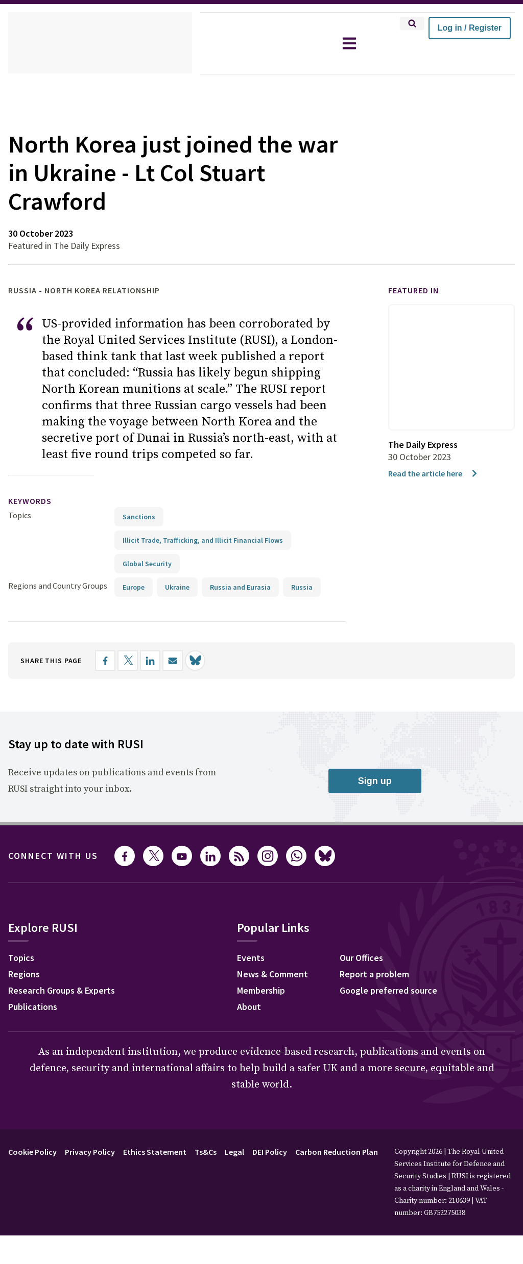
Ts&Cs (220, 1151)
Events (257, 958)
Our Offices (370, 958)
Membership (269, 991)
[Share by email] (183, 660)
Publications (35, 1007)
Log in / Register (470, 27)
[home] (100, 43)
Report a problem (383, 975)
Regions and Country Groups (59, 585)
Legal (252, 1151)
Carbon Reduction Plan (364, 1151)
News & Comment (281, 975)
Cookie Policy (35, 1151)
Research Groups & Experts (69, 991)
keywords (34, 501)
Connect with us (59, 855)
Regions (26, 975)
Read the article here (436, 473)
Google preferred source (398, 991)
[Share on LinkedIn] (161, 660)
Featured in (418, 290)
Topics (19, 515)
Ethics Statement (166, 1151)
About (255, 1007)
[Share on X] (138, 660)
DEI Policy (291, 1151)
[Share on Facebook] (116, 660)
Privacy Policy (98, 1151)
